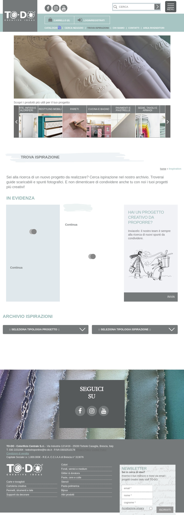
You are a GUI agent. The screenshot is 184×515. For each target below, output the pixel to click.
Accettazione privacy (133, 508)
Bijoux (64, 490)
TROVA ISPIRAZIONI (98, 28)
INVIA (171, 296)
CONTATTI (133, 28)
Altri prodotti (67, 494)
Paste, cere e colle (71, 477)
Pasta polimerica (70, 486)
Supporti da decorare (17, 494)
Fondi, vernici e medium (74, 469)
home (163, 168)
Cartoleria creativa (16, 486)
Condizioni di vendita (17, 453)
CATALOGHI (53, 27)
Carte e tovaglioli (15, 481)
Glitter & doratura (70, 473)
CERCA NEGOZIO (74, 28)
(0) (62, 20)
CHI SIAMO (118, 28)
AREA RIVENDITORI (154, 28)
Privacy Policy (83, 449)
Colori (64, 464)
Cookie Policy (99, 449)
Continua (16, 267)
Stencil (65, 481)
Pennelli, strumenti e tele (19, 490)
